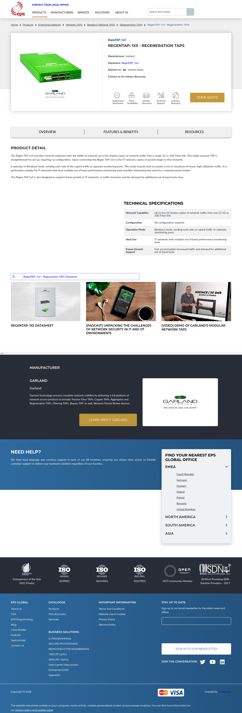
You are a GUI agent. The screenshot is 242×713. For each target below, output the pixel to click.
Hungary (182, 486)
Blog (13, 624)
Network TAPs (74, 25)
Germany (182, 480)
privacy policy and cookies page (34, 708)
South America (180, 525)
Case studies (18, 629)
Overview (47, 132)
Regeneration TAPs (131, 25)
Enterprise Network (49, 25)
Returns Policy (107, 624)
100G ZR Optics (58, 653)
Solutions (102, 12)
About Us (121, 12)
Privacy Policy (107, 619)
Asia (169, 534)
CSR (13, 614)
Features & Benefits (120, 132)
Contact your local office (50, 4)
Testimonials (18, 639)
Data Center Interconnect (63, 663)
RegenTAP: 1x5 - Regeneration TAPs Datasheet (50, 276)
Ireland (181, 491)
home (14, 25)
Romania (182, 503)
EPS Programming (22, 619)
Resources (194, 132)
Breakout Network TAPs (101, 25)
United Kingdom (186, 509)
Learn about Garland (108, 420)
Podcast (16, 634)
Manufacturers (61, 12)
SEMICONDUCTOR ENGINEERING (69, 648)
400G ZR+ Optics (58, 658)
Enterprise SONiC (59, 668)
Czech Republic (185, 474)
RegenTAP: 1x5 (130, 62)
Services (83, 12)
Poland (181, 497)
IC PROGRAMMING (60, 638)
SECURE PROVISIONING (63, 643)
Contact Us (17, 644)
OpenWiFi (54, 673)
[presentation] (190, 634)
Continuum (224, 690)
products (39, 12)
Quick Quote (207, 97)
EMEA (170, 467)
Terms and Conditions (111, 609)
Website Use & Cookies (112, 614)
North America (180, 517)
